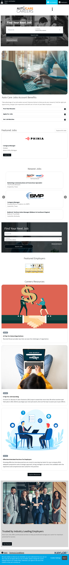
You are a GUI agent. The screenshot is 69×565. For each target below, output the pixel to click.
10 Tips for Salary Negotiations (13, 336)
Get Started (7, 544)
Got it (64, 558)
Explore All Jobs (61, 130)
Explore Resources (34, 474)
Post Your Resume (34, 109)
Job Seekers (52, 2)
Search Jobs (34, 35)
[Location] (48, 30)
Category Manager (9, 146)
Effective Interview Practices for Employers (17, 459)
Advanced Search (12, 40)
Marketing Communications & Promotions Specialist (24, 183)
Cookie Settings (55, 558)
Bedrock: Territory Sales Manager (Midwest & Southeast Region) (28, 212)
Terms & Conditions (16, 552)
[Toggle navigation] (52, 9)
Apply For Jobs (34, 114)
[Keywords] (21, 30)
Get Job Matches (34, 119)
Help (4, 552)
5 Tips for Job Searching (11, 397)
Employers (63, 2)
